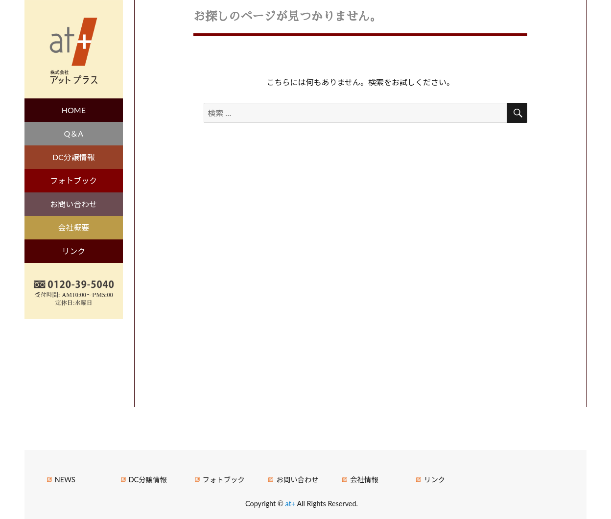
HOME (74, 110)
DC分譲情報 (73, 157)
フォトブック (73, 180)
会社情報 (364, 479)
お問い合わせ (73, 204)
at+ (291, 503)
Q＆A (74, 133)
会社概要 (73, 227)
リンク (73, 251)
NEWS (65, 479)
